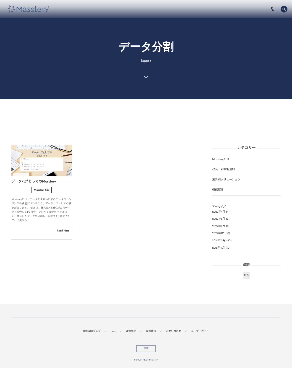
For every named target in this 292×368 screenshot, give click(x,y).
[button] (284, 9)
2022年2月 (218, 226)
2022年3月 (218, 219)
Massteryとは (42, 190)
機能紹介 (218, 190)
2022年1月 (218, 233)
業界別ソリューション (226, 180)
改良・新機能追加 (223, 169)
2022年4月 (218, 212)
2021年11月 (218, 248)
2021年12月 (218, 240)
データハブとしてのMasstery (33, 181)
